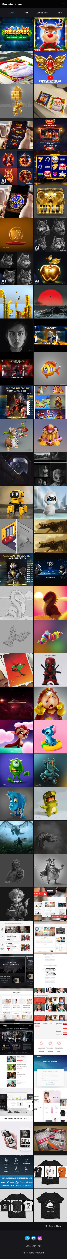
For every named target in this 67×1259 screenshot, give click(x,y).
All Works (11, 13)
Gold (59, 13)
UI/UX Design (42, 13)
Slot (26, 13)
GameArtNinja (12, 4)
